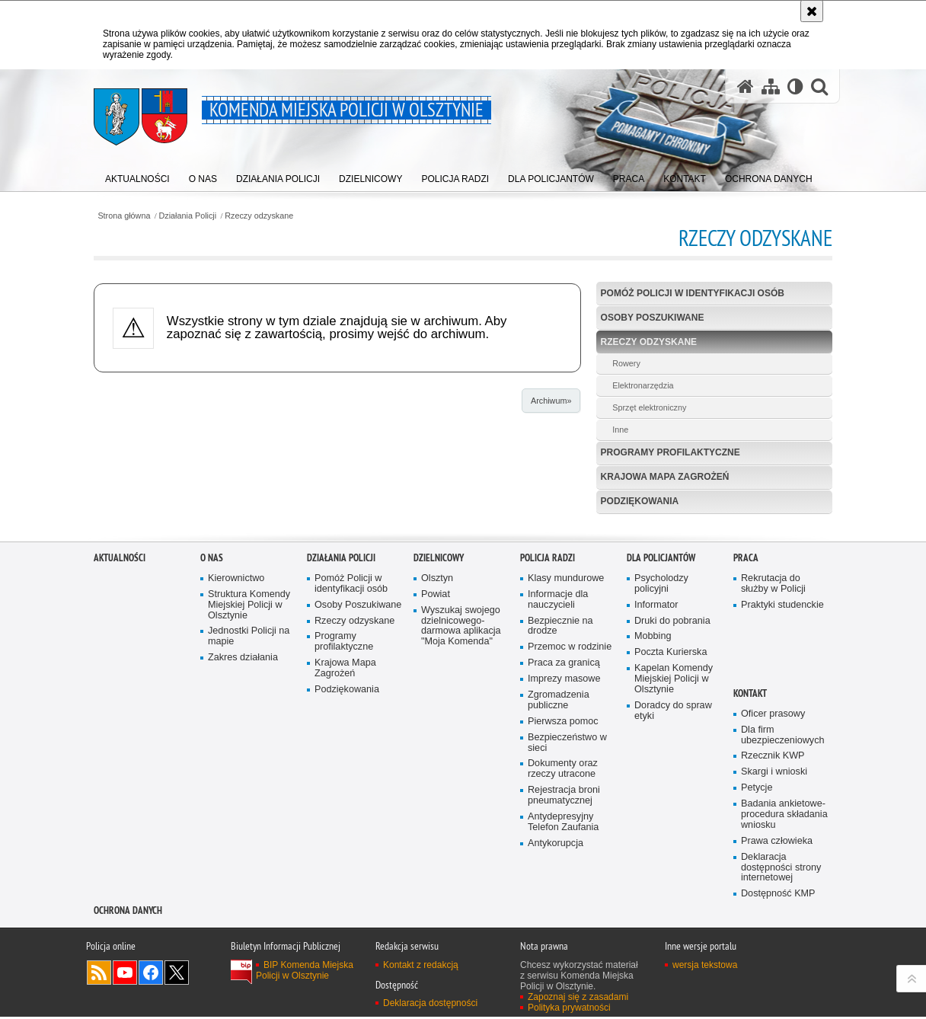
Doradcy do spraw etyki (673, 875)
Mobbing (652, 802)
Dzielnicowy (439, 723)
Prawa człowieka (777, 1006)
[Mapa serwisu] (771, 86)
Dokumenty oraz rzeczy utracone (563, 934)
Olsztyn (437, 743)
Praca (745, 723)
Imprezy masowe (564, 844)
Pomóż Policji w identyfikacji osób (692, 293)
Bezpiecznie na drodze (560, 791)
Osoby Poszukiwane (652, 317)
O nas (211, 723)
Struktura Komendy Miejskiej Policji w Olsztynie (249, 769)
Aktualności (119, 723)
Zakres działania (243, 823)
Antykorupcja (555, 1008)
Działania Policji (188, 216)
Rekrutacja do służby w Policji (773, 748)
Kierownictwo (236, 743)
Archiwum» (551, 400)
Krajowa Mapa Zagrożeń (665, 476)
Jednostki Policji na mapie (248, 801)
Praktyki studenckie (782, 770)
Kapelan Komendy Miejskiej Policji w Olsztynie (673, 844)
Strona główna (123, 216)
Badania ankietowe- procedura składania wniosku (784, 979)
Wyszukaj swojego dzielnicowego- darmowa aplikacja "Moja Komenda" (461, 791)
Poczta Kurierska (670, 818)
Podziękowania (640, 501)
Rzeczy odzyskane (259, 216)
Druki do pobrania (672, 786)
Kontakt (750, 857)
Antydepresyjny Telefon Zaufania (563, 987)
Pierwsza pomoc (563, 886)
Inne (620, 429)
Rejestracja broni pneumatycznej (564, 960)
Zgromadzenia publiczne (558, 865)
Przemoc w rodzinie (569, 812)
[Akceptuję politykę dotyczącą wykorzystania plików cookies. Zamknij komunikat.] (811, 11)
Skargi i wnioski (774, 937)
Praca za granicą (564, 828)
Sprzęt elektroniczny (649, 407)
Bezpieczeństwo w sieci (567, 907)
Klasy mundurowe (566, 743)
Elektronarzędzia (642, 385)
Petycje (756, 953)
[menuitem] (137, 175)
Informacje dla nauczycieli (558, 764)
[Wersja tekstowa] (795, 86)
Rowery (626, 363)
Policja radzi (547, 723)
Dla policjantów (661, 723)
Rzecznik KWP (772, 921)
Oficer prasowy (773, 878)
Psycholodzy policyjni (661, 748)
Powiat (435, 759)
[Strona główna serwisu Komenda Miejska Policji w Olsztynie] (745, 86)
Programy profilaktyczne (670, 452)
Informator (656, 770)
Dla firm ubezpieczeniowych (782, 900)
